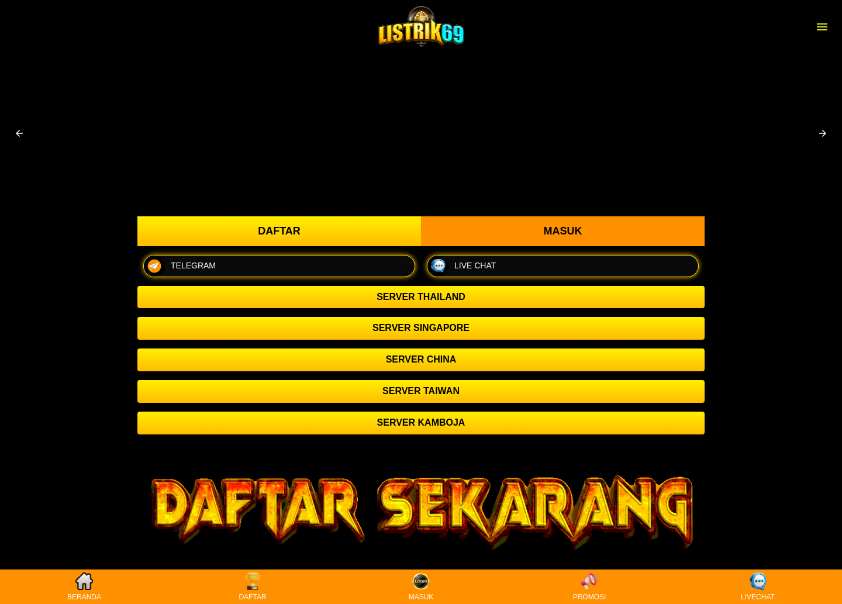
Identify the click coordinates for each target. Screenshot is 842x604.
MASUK (421, 586)
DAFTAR (252, 586)
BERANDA (84, 586)
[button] (19, 133)
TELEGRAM (180, 266)
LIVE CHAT (461, 266)
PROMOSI (589, 586)
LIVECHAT (758, 586)
